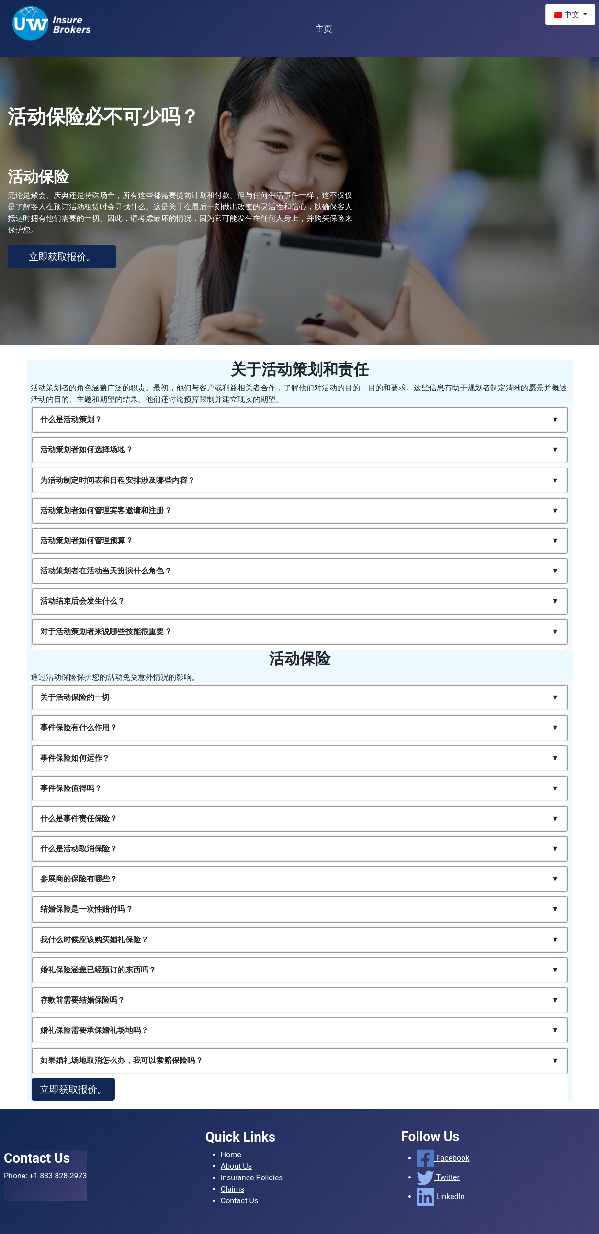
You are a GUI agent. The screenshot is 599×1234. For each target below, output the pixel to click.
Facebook (443, 1158)
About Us (236, 1166)
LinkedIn (441, 1196)
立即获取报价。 (62, 257)
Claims (232, 1189)
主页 (323, 29)
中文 (567, 14)
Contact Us (240, 1200)
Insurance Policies (252, 1177)
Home (231, 1154)
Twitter (438, 1177)
